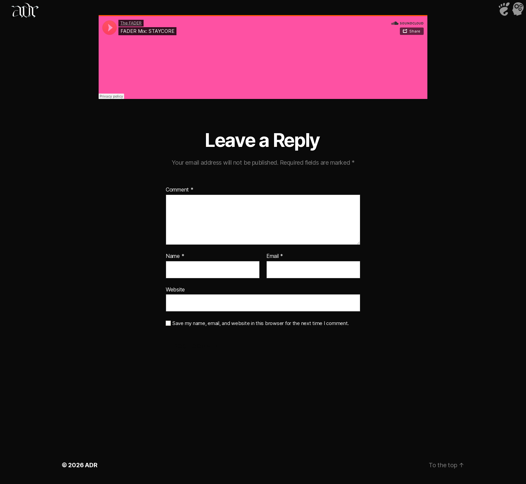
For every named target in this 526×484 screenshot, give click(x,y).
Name (175, 256)
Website (175, 289)
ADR (91, 465)
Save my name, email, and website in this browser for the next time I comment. (260, 323)
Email (274, 256)
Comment (180, 190)
